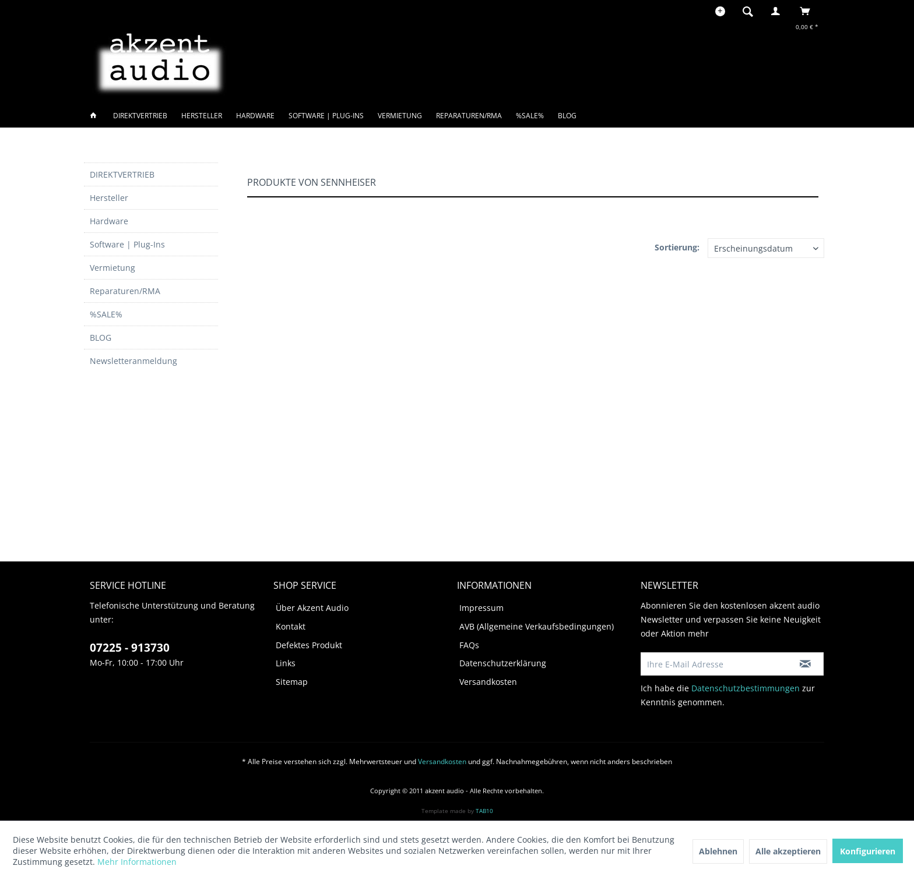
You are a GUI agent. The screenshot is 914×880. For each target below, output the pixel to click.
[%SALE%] (530, 116)
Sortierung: (677, 247)
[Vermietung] (400, 116)
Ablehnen (718, 851)
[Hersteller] (201, 116)
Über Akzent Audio (312, 607)
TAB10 (484, 811)
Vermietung (112, 267)
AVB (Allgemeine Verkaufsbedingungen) (536, 626)
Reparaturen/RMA (125, 290)
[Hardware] (255, 116)
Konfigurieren (867, 851)
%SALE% (106, 314)
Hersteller (109, 197)
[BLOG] (567, 116)
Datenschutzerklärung (502, 663)
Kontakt (290, 626)
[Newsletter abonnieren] (805, 664)
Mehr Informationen (137, 861)
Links (286, 663)
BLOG (100, 337)
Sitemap (292, 681)
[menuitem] (751, 11)
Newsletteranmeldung (133, 360)
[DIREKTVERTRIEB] (140, 116)
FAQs (469, 645)
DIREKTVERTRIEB (122, 174)
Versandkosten (488, 681)
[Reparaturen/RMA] (469, 116)
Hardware (109, 221)
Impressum (481, 607)
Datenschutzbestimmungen (745, 688)
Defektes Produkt (309, 645)
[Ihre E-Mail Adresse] (714, 664)
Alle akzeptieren (788, 851)
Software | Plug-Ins (127, 244)
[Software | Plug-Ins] (326, 116)
